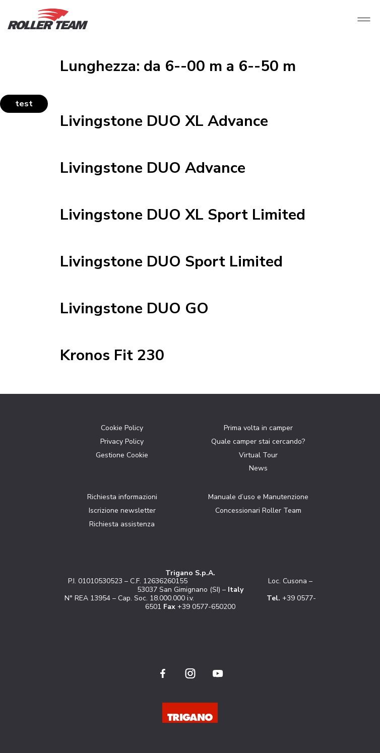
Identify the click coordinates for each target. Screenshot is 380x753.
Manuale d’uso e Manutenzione (258, 497)
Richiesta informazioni (122, 497)
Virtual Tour (258, 455)
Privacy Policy (122, 441)
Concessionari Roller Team (258, 510)
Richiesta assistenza (122, 524)
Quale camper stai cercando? (258, 441)
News (258, 468)
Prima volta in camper (258, 428)
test (24, 103)
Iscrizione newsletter (122, 510)
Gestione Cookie (122, 455)
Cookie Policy (122, 428)
